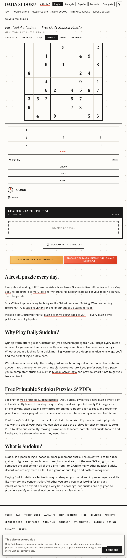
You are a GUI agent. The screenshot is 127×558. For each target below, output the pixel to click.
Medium (54, 33)
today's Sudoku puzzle (34, 420)
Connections (23, 12)
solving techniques (49, 299)
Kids (87, 524)
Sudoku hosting (109, 531)
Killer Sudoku (42, 12)
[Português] (108, 4)
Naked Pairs (73, 299)
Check (63, 163)
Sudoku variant (55, 303)
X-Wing (91, 299)
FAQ (19, 524)
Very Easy (28, 33)
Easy (42, 33)
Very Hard (80, 33)
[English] (58, 4)
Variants (52, 524)
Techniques (34, 524)
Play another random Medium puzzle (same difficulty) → (90, 255)
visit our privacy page (22, 551)
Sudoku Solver (107, 12)
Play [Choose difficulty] (8, 12)
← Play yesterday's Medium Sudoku (36, 255)
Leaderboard (14, 531)
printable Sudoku (77, 363)
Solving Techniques (17, 19)
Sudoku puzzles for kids (96, 303)
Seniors (98, 524)
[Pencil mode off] (63, 156)
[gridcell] (29, 43)
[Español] (82, 4)
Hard (66, 33)
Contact (68, 531)
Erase (63, 147)
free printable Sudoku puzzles (46, 395)
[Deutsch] (95, 4)
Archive (45, 4)
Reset (63, 176)
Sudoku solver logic (93, 367)
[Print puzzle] (13, 193)
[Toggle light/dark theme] (119, 4)
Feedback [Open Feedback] (111, 550)
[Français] (70, 4)
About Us (51, 531)
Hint (63, 169)
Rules (9, 524)
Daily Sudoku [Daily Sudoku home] (20, 4)
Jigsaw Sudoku (62, 12)
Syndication (86, 531)
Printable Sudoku (85, 12)
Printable (35, 531)
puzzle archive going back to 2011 (72, 310)
